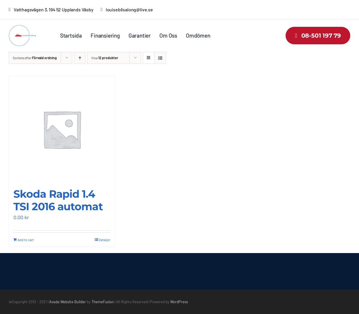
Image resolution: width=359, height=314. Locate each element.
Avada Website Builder (67, 301)
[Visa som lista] (160, 58)
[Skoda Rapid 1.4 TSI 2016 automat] (62, 129)
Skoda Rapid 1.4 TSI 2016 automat (58, 200)
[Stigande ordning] (79, 58)
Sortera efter (35, 58)
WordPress (179, 301)
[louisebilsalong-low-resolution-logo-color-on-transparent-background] (25, 27)
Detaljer (104, 240)
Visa (104, 58)
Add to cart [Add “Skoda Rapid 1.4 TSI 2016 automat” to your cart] (25, 240)
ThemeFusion (102, 301)
